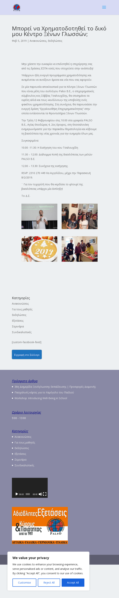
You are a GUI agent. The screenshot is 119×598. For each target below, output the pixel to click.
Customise (24, 582)
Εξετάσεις (17, 320)
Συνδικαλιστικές (21, 332)
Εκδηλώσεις (55, 40)
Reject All (49, 582)
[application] (59, 504)
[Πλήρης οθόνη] (102, 527)
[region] (48, 571)
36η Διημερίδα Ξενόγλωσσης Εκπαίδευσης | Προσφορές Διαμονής (55, 386)
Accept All (73, 582)
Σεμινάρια (18, 326)
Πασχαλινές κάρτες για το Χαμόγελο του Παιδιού (44, 392)
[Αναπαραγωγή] (17, 527)
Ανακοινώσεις (38, 40)
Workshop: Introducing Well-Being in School (41, 398)
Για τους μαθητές (22, 309)
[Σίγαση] (96, 527)
